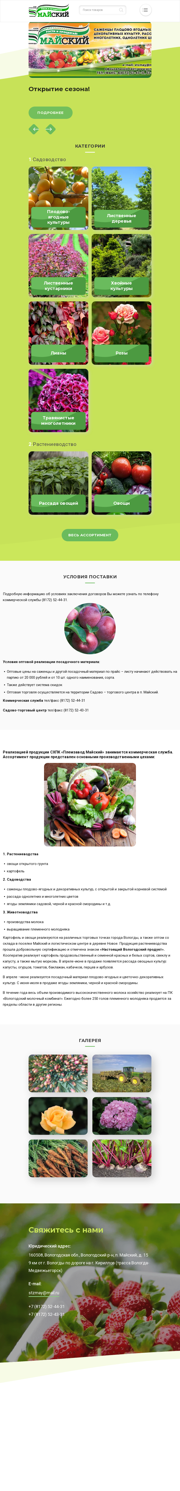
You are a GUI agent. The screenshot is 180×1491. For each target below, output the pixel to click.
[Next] (50, 129)
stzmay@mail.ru (44, 1292)
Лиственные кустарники (58, 285)
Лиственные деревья (121, 218)
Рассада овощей (58, 503)
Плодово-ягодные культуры (58, 217)
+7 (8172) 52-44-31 (47, 1306)
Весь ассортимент (89, 535)
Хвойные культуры (121, 285)
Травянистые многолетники (58, 420)
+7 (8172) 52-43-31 (47, 1314)
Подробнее (50, 112)
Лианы (58, 353)
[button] (58, 1073)
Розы (121, 353)
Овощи (121, 503)
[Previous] (34, 129)
